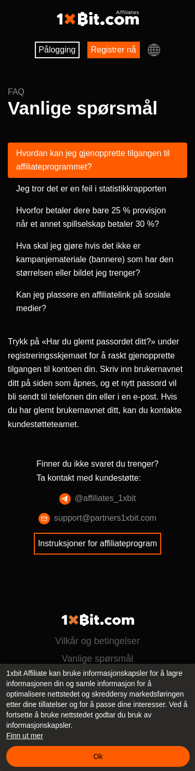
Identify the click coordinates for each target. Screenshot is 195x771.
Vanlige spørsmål (97, 659)
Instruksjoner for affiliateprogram (97, 584)
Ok (98, 756)
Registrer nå (116, 50)
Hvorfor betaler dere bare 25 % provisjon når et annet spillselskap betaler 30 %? (86, 237)
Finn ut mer (24, 735)
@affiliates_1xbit (97, 539)
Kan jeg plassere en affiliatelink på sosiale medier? (86, 328)
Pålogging (54, 50)
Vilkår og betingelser (97, 641)
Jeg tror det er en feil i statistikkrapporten (61, 195)
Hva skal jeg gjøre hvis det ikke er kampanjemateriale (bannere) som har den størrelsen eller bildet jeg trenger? (96, 286)
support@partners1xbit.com (97, 559)
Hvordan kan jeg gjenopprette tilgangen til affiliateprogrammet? (87, 160)
